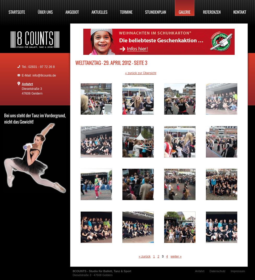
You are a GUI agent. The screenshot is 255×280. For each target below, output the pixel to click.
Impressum (238, 271)
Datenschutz (218, 271)
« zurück (144, 256)
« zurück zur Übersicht (140, 73)
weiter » (176, 256)
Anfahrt (27, 84)
